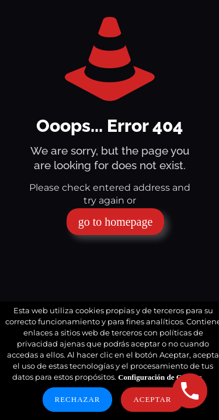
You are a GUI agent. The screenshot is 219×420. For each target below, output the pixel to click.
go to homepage (115, 221)
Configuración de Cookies (160, 377)
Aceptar (152, 399)
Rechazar (77, 399)
